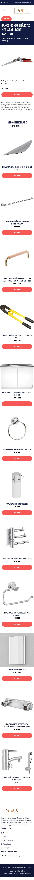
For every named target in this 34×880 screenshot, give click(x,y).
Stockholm (5, 2)
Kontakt (17, 871)
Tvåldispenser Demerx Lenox (17, 504)
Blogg (11, 871)
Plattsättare (7, 844)
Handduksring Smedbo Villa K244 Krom (17, 449)
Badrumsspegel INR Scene (17, 670)
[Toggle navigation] (3, 10)
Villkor (23, 871)
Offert (6, 19)
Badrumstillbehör (22, 81)
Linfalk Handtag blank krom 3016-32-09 (17, 167)
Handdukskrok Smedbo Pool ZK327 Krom (17, 558)
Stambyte (6, 848)
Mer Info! (17, 95)
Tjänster (6, 833)
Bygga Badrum (8, 840)
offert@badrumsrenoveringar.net (23, 2)
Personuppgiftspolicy (11, 873)
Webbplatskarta (25, 873)
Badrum (13, 81)
